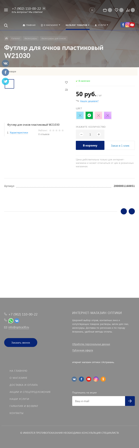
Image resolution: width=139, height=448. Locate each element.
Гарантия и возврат (24, 406)
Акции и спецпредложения (30, 392)
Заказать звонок (20, 342)
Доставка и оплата (24, 385)
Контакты (17, 413)
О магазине (18, 377)
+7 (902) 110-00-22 (26, 8)
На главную (18, 370)
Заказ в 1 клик (120, 145)
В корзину (90, 145)
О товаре (11, 71)
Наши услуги (19, 399)
